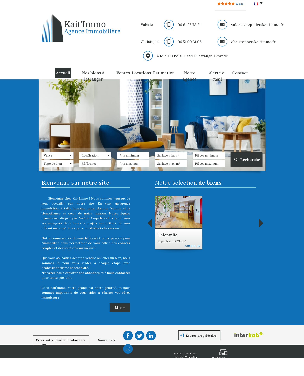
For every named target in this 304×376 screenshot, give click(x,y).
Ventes (123, 73)
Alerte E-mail (217, 76)
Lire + (120, 307)
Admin (192, 370)
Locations (141, 73)
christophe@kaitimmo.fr (253, 41)
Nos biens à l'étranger (93, 76)
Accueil (63, 73)
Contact (240, 73)
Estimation (164, 73)
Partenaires (180, 370)
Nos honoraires (182, 366)
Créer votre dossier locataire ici (61, 340)
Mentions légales (192, 363)
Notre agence (190, 76)
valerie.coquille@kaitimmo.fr (257, 24)
